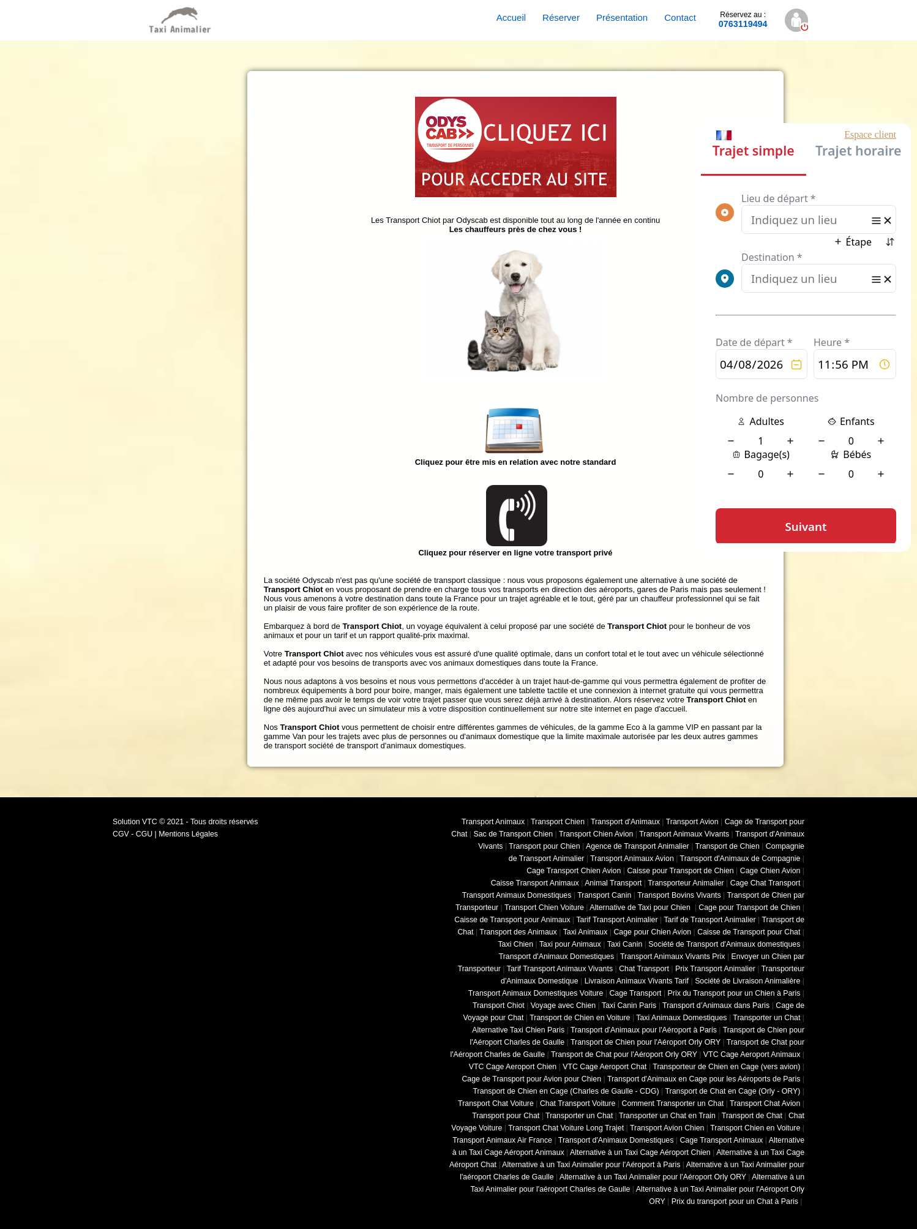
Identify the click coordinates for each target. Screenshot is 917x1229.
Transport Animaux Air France (502, 1140)
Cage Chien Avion (770, 870)
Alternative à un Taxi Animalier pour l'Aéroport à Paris (591, 1164)
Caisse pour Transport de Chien (680, 870)
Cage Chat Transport (765, 883)
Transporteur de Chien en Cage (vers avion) (726, 1066)
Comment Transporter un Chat (673, 1103)
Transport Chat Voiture (496, 1103)
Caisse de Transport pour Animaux (512, 919)
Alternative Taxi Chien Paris (518, 1030)
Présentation (622, 17)
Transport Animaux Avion (632, 858)
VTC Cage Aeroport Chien (512, 1066)
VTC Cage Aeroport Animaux (752, 1054)
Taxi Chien (515, 944)
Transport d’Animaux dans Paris (715, 1005)
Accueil (511, 17)
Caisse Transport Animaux (535, 883)
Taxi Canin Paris (629, 1005)
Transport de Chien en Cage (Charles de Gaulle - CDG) (566, 1091)
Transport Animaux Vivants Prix (672, 956)
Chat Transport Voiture (578, 1103)
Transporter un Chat (766, 1017)
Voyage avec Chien (563, 1005)
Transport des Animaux (517, 932)
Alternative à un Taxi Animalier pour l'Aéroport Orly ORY (653, 1177)
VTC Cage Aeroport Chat (604, 1066)
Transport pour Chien (544, 846)
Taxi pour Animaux (570, 944)
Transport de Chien (727, 846)
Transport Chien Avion (596, 834)
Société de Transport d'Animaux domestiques (724, 944)
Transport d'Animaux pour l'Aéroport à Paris (644, 1030)
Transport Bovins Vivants (679, 895)
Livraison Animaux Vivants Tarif (637, 981)
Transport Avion (692, 821)
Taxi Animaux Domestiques (681, 1017)
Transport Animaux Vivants (684, 834)
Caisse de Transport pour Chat (748, 932)
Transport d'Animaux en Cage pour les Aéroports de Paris (703, 1079)
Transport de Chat (752, 1115)
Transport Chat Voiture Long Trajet (566, 1128)
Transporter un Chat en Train (667, 1115)
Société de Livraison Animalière (747, 981)
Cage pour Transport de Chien (749, 907)
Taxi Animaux (585, 932)
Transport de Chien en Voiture (580, 1017)
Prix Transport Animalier (715, 968)
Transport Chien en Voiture (755, 1128)
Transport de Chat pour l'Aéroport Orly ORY (624, 1054)
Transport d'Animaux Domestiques (557, 956)
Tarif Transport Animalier (616, 919)
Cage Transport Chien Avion (573, 870)
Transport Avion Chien (667, 1128)
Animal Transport (613, 883)
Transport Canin (604, 895)
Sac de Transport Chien (513, 834)
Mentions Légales (188, 834)
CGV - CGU (132, 834)
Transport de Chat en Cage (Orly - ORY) (732, 1091)
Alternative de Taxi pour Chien (641, 907)
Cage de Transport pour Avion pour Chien (531, 1079)
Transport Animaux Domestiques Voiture (535, 993)
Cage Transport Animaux (721, 1140)
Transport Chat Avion (765, 1103)
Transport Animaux (493, 821)
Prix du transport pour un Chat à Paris (735, 1201)
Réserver (561, 17)
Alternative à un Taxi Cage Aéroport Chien (640, 1152)
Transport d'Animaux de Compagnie (740, 858)
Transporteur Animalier (686, 883)
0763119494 (743, 19)
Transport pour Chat (505, 1115)
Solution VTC (135, 821)
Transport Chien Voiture (544, 907)
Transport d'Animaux (625, 821)
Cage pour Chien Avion (652, 932)
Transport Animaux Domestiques (517, 895)
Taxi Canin (625, 944)
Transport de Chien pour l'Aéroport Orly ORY (645, 1042)
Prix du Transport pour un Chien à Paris (734, 993)
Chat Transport (644, 968)
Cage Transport (635, 993)
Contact (680, 17)
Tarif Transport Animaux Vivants (560, 968)
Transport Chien (558, 821)
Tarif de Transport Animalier (709, 919)
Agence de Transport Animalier (637, 846)
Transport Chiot (499, 1005)
